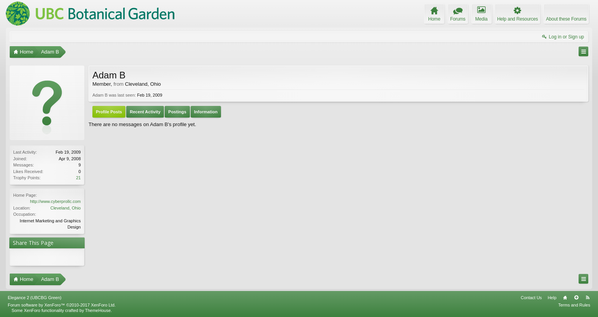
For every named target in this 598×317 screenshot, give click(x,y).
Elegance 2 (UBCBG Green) (34, 297)
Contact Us (531, 297)
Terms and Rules (574, 305)
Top (576, 297)
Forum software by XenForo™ (62, 305)
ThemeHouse (98, 310)
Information (206, 111)
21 (78, 177)
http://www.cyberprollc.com (55, 201)
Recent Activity (145, 111)
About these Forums (566, 19)
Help (552, 297)
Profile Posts (109, 111)
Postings (177, 111)
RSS (587, 297)
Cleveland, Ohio (65, 208)
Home (565, 297)
